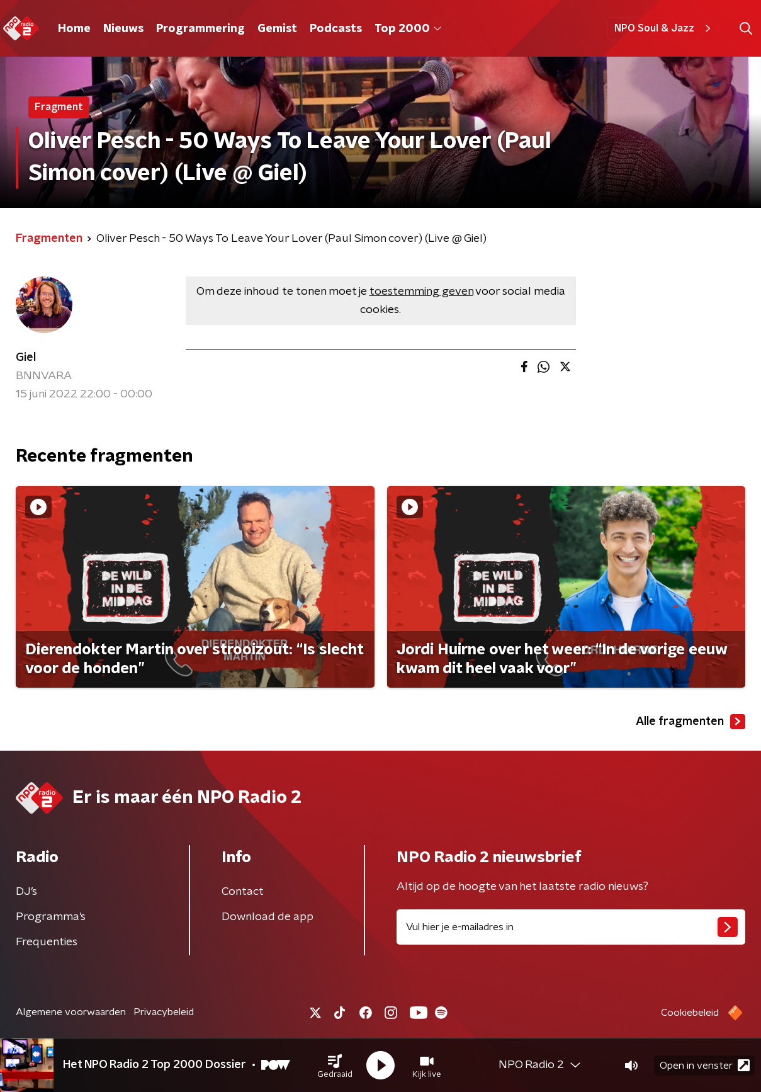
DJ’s (26, 891)
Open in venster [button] (705, 1065)
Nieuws (123, 29)
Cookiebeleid (690, 1013)
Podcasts (336, 29)
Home (74, 29)
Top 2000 (408, 29)
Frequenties (46, 942)
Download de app (267, 917)
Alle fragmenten (690, 721)
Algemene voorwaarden (71, 1012)
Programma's (51, 917)
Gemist (277, 29)
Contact (243, 891)
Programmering (200, 29)
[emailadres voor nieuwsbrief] (571, 927)
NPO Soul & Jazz (664, 28)
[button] (335, 1065)
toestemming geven (421, 291)
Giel (26, 357)
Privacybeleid (163, 1012)
